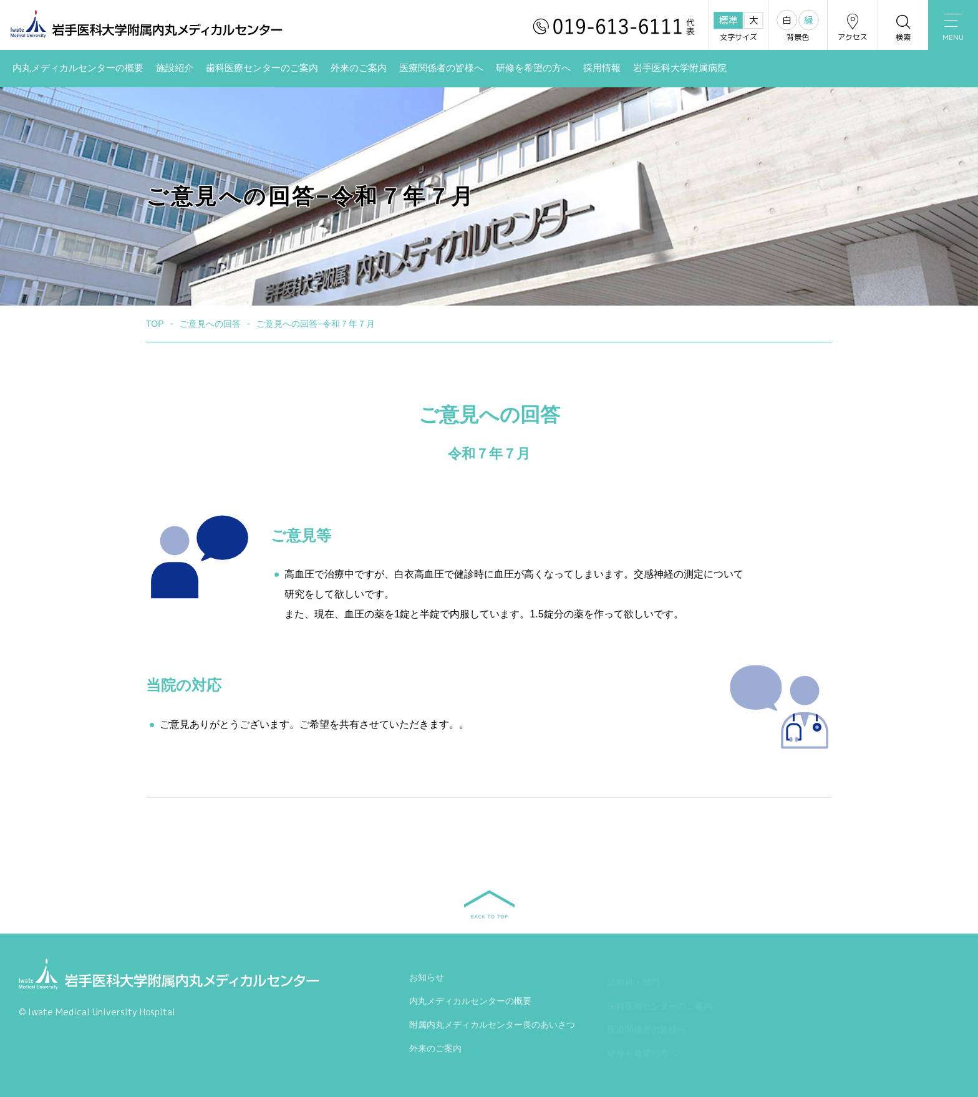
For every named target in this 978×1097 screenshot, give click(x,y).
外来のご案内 (359, 68)
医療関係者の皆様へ (441, 68)
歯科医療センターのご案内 (262, 68)
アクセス (853, 27)
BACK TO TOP (489, 904)
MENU (953, 28)
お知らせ (426, 980)
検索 (903, 27)
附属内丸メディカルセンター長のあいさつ (492, 1028)
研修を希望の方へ (533, 68)
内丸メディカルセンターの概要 (77, 68)
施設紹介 (174, 68)
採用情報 (602, 68)
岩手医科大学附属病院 (680, 68)
